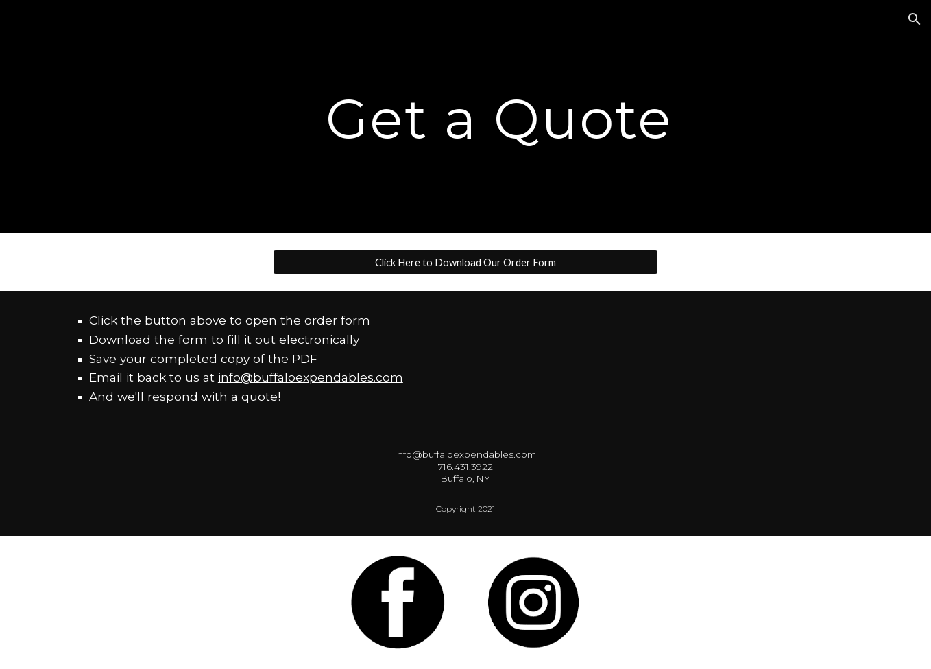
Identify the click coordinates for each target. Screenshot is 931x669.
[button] (914, 19)
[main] (499, 117)
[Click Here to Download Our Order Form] (465, 262)
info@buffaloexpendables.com (310, 377)
